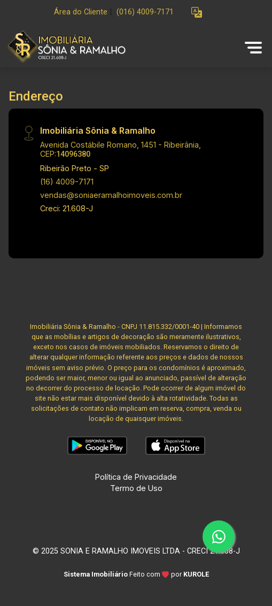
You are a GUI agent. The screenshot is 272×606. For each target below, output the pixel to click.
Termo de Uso (136, 488)
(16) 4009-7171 (67, 181)
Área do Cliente (80, 12)
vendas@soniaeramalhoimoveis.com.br (111, 195)
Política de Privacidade (136, 476)
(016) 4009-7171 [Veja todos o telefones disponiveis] (145, 12)
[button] (196, 13)
